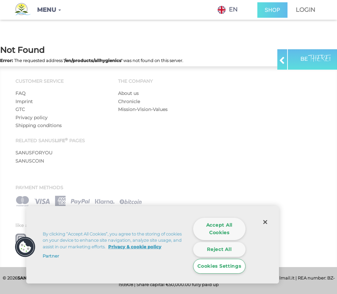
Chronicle (129, 101)
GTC (20, 109)
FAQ (20, 93)
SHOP (272, 10)
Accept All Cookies (219, 229)
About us (128, 93)
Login (305, 9)
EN (228, 10)
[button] (49, 10)
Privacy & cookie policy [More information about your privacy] (134, 246)
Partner (51, 256)
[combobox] (232, 10)
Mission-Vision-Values (143, 109)
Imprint (24, 101)
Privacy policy (31, 118)
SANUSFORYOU (33, 153)
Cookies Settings (219, 266)
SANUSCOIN (29, 161)
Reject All (219, 249)
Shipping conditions (38, 125)
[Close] (265, 222)
